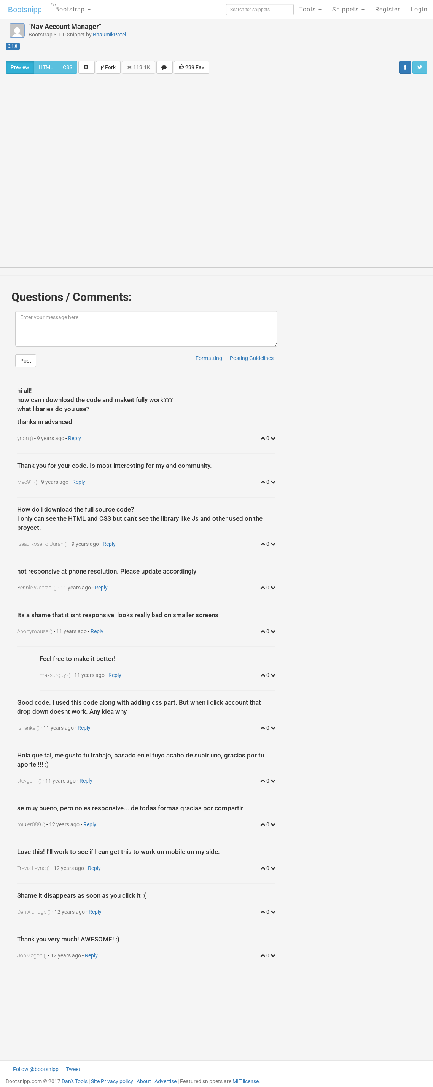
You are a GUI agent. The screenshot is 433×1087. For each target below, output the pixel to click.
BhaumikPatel (109, 35)
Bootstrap (71, 7)
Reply (74, 438)
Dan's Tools (75, 1081)
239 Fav (191, 67)
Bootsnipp (25, 9)
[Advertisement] (288, 40)
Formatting (209, 358)
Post (25, 361)
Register (387, 9)
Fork (108, 67)
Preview (20, 67)
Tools (310, 9)
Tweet (73, 1069)
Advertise (165, 1081)
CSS (67, 67)
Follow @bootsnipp (36, 1069)
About (144, 1081)
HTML (46, 67)
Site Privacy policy (112, 1081)
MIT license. (246, 1081)
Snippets (348, 9)
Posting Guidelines (252, 358)
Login (419, 9)
